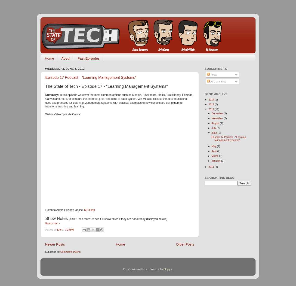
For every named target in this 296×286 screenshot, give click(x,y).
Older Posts (185, 244)
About (65, 58)
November (218, 118)
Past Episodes (88, 58)
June (215, 132)
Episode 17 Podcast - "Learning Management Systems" (90, 77)
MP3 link (89, 210)
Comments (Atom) (70, 251)
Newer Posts (55, 244)
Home (49, 58)
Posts (212, 74)
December (218, 113)
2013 (212, 104)
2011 (212, 166)
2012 (212, 109)
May (214, 146)
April (214, 151)
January (216, 160)
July (214, 128)
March (215, 156)
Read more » (52, 223)
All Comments (216, 81)
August (216, 123)
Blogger (167, 269)
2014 (212, 99)
